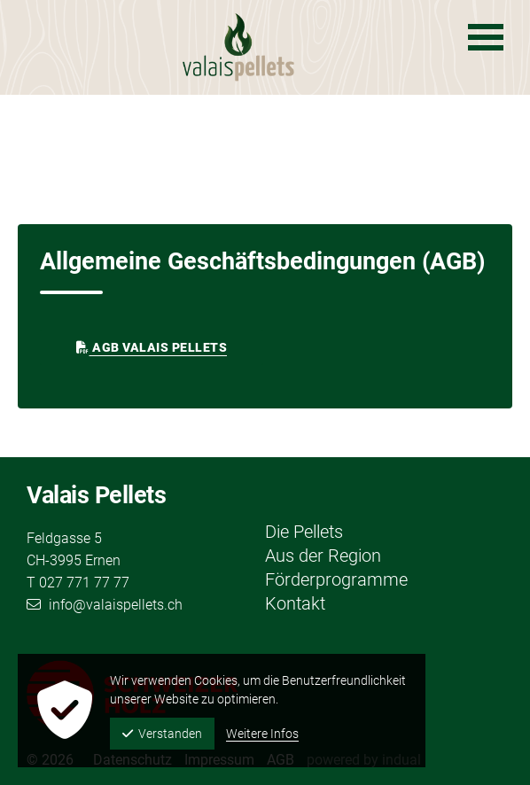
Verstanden (162, 734)
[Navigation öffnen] (485, 37)
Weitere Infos (262, 734)
